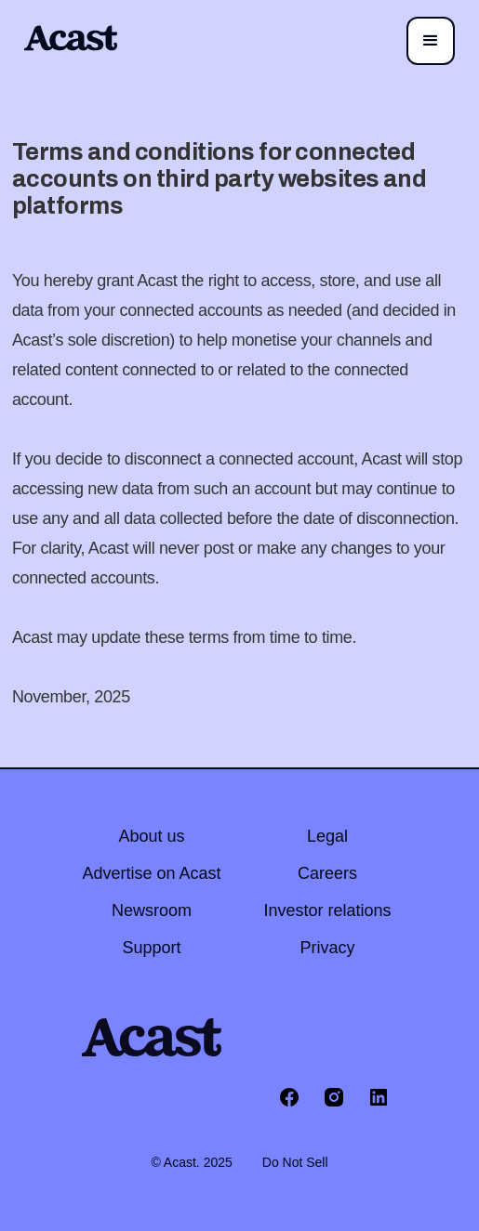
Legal (327, 836)
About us (151, 836)
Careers (327, 873)
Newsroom (152, 910)
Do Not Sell (295, 1162)
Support (151, 947)
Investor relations (328, 910)
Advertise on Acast (151, 873)
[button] (430, 41)
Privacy (327, 947)
